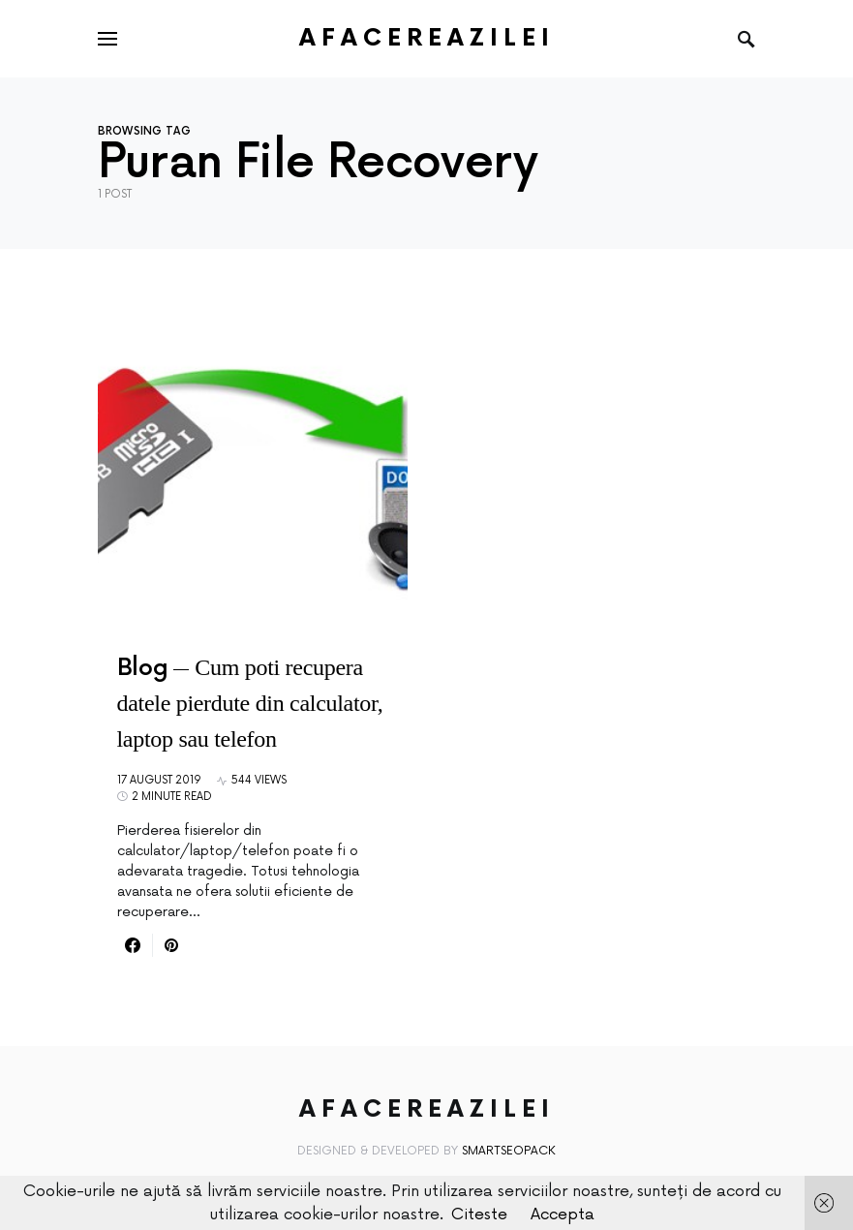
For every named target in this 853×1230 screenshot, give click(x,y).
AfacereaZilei (427, 38)
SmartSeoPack (509, 1151)
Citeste (479, 1214)
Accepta (562, 1214)
